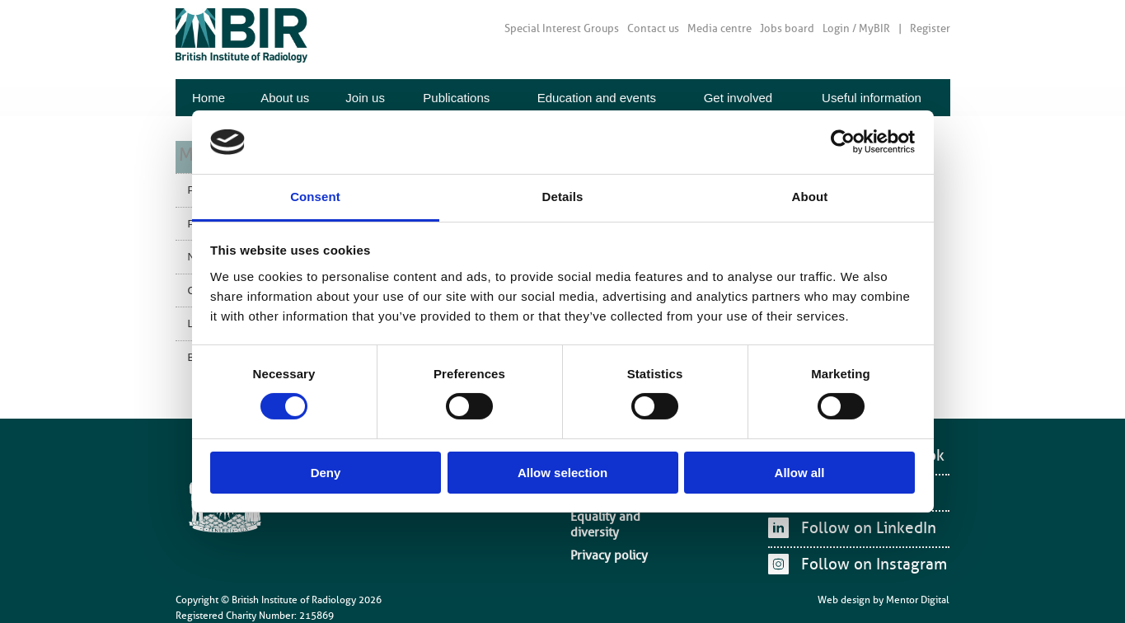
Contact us (653, 28)
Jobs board (787, 28)
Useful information (871, 98)
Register (930, 28)
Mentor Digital (917, 589)
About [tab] (810, 197)
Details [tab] (563, 197)
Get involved (738, 98)
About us (284, 98)
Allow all (800, 473)
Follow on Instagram (867, 561)
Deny (326, 473)
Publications (456, 98)
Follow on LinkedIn (863, 525)
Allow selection (562, 473)
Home (208, 98)
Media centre (719, 28)
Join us (365, 98)
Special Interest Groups (561, 28)
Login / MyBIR (856, 28)
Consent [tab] (315, 197)
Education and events (596, 98)
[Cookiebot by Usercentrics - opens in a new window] (843, 141)
